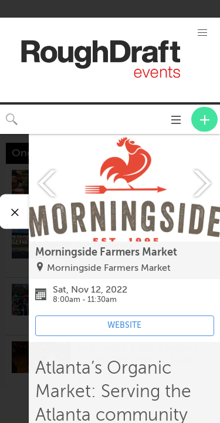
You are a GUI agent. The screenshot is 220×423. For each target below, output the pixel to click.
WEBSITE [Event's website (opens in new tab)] (124, 325)
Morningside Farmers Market (109, 268)
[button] (202, 33)
